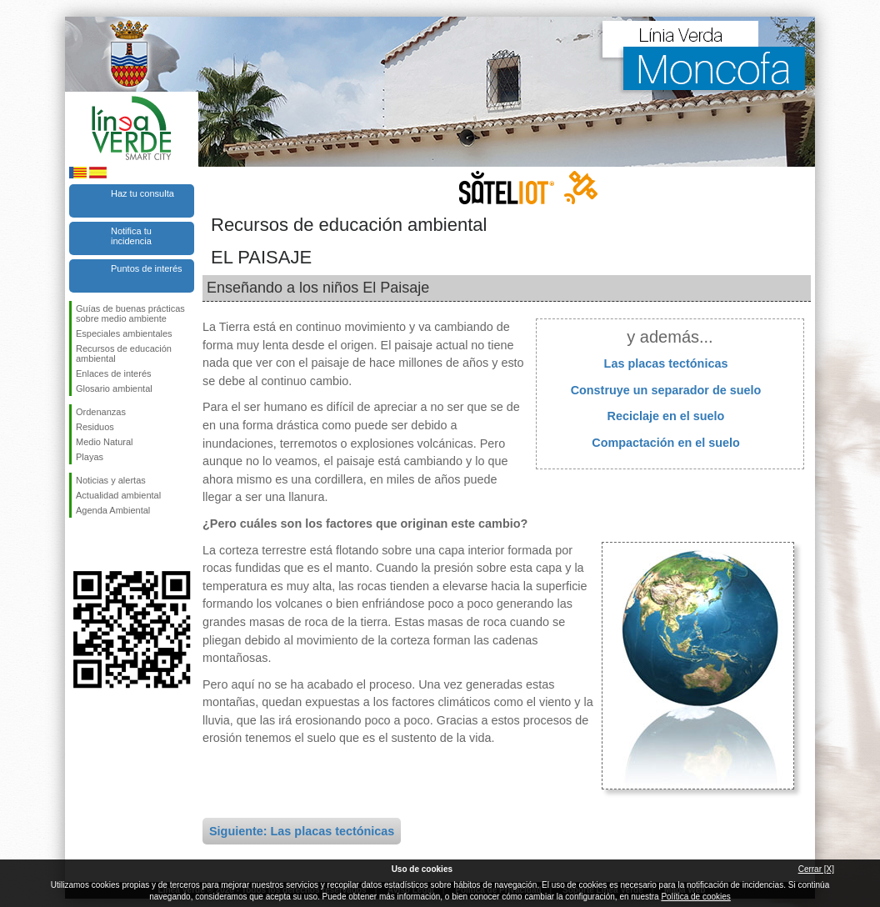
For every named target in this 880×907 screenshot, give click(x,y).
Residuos (95, 427)
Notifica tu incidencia (131, 236)
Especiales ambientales (124, 333)
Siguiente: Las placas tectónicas (301, 831)
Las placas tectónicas (666, 363)
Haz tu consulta (142, 193)
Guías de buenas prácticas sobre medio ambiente (130, 313)
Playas (89, 457)
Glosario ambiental (114, 388)
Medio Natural (104, 442)
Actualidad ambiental (118, 495)
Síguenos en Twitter (107, 544)
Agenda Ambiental (113, 510)
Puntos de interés (146, 268)
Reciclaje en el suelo (666, 416)
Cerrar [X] (816, 869)
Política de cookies (695, 896)
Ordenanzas (101, 412)
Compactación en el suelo (666, 442)
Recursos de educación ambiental (124, 353)
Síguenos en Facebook (79, 544)
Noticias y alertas (111, 480)
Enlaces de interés (114, 373)
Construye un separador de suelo (666, 390)
